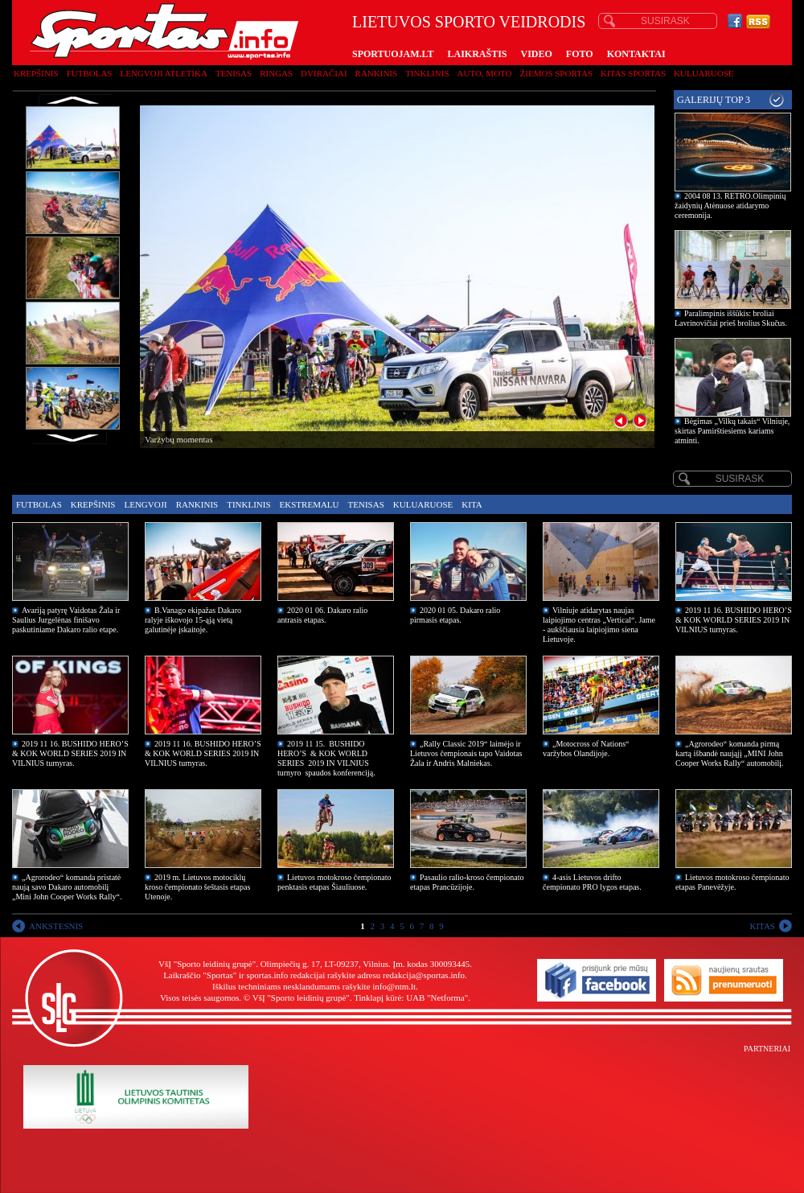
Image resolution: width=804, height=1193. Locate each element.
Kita (471, 504)
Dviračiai (324, 73)
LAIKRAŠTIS (477, 54)
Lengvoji (145, 504)
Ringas (276, 73)
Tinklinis (427, 73)
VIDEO (536, 54)
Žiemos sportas (556, 73)
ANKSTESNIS (56, 926)
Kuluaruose (704, 73)
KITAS (762, 926)
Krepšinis (36, 73)
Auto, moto (484, 73)
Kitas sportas (633, 73)
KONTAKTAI (636, 54)
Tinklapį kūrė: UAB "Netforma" (411, 997)
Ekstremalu (309, 504)
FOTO (579, 54)
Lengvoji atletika (163, 73)
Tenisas (233, 73)
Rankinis (376, 73)
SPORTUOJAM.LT (392, 54)
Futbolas (90, 73)
